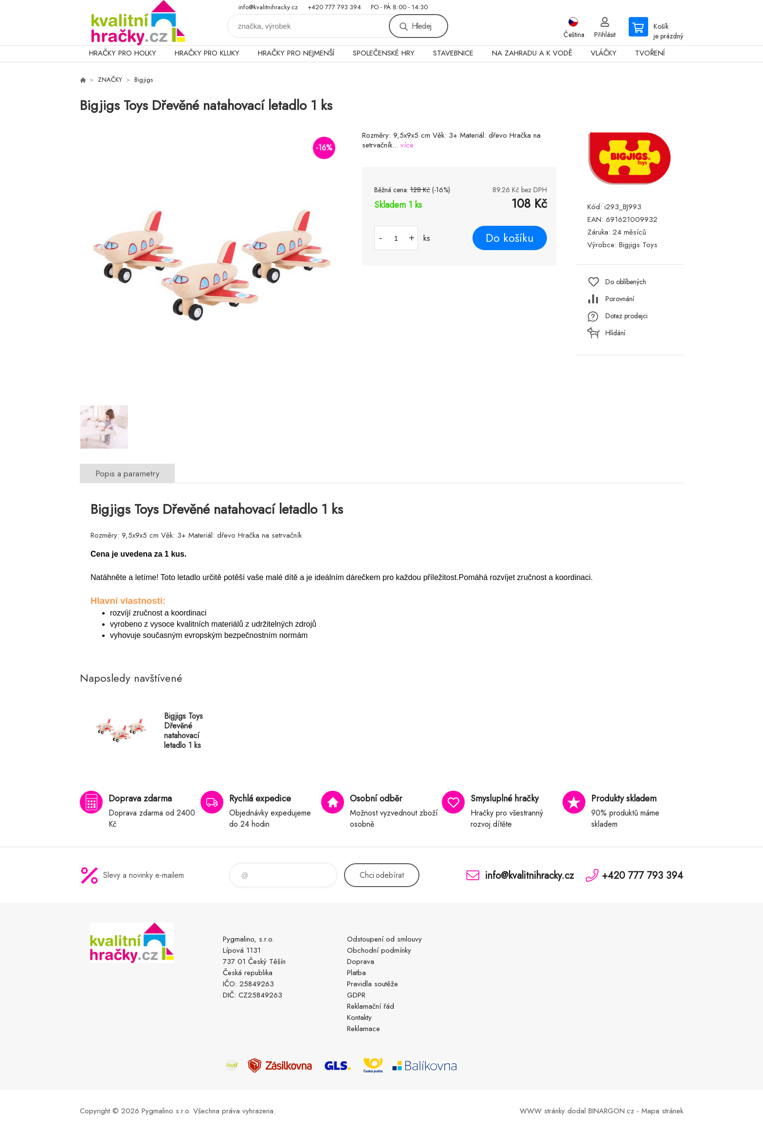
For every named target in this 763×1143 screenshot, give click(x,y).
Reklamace (363, 1028)
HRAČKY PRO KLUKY (207, 53)
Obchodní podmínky (379, 950)
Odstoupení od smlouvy (384, 939)
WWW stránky (542, 1111)
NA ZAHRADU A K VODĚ (532, 53)
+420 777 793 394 (334, 7)
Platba (356, 972)
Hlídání (615, 333)
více (407, 145)
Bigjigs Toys (638, 244)
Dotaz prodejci (626, 316)
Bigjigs (143, 79)
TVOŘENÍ (650, 53)
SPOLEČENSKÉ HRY (384, 53)
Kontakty (359, 1017)
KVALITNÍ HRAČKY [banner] (138, 22)
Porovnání (619, 299)
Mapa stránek (662, 1111)
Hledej (421, 26)
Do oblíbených (625, 282)
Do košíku (510, 238)
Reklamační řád (370, 1006)
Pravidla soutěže (372, 984)
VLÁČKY (604, 53)
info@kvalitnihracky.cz (268, 7)
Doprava (360, 961)
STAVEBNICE (453, 53)
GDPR (356, 995)
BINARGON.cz (611, 1111)
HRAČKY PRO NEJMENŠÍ (296, 53)
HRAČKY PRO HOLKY (122, 53)
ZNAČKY (110, 79)
